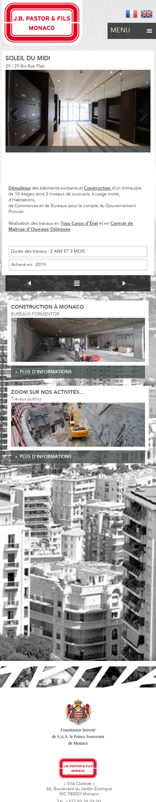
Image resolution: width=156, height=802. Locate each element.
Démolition (19, 188)
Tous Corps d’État (79, 223)
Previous (16, 113)
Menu (131, 29)
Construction (98, 188)
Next (139, 113)
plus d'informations (46, 372)
